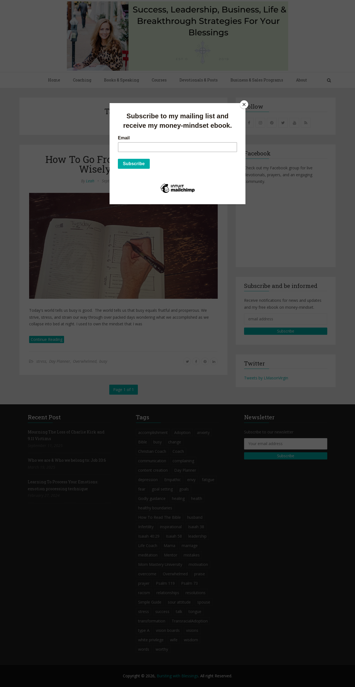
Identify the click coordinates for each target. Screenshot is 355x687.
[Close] (244, 104)
